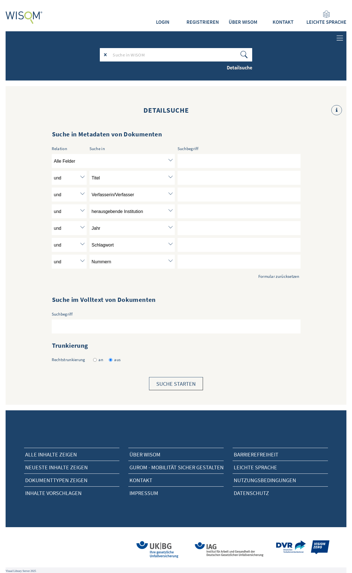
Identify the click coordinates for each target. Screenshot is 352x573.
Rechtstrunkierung (68, 359)
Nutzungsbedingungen (265, 480)
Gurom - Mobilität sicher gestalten (176, 467)
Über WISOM (243, 22)
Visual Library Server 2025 (21, 570)
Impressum (143, 492)
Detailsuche (239, 67)
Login (162, 22)
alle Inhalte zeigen (51, 454)
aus (115, 359)
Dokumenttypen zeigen (56, 480)
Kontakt (283, 22)
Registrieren (202, 22)
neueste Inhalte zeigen (56, 467)
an (98, 359)
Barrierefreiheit (256, 454)
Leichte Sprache (326, 18)
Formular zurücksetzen (278, 276)
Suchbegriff (62, 314)
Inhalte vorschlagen (53, 492)
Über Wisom (144, 454)
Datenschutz (251, 492)
